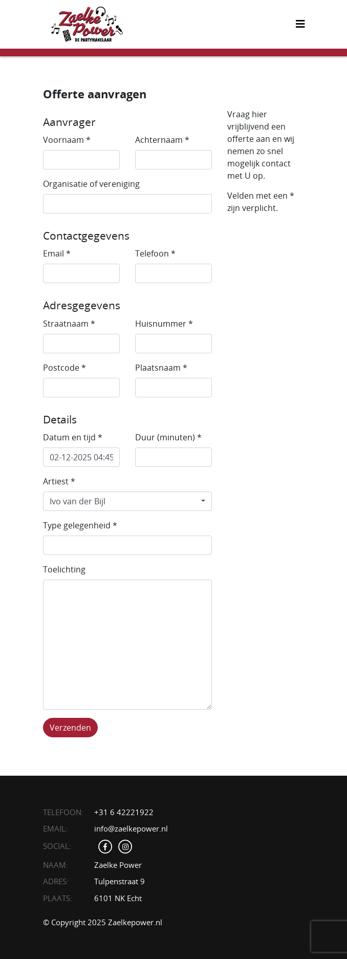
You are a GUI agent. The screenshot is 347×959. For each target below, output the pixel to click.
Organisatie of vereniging (91, 183)
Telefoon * (155, 253)
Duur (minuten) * (168, 437)
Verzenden (70, 727)
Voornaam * (67, 139)
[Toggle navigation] (300, 24)
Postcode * (64, 367)
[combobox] (127, 501)
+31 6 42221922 (124, 812)
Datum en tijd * (72, 437)
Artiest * (59, 481)
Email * (57, 253)
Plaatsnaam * (161, 367)
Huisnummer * (164, 323)
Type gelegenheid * (80, 525)
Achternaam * (162, 139)
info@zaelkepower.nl (131, 828)
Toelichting (64, 569)
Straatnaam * (69, 323)
